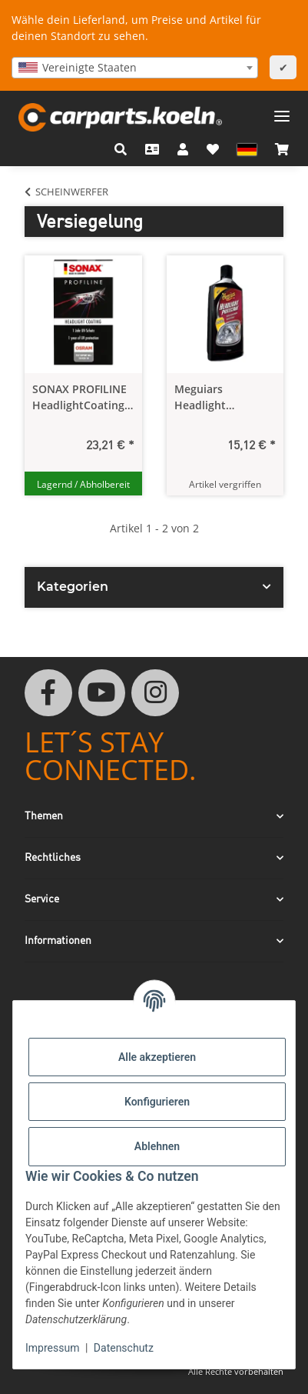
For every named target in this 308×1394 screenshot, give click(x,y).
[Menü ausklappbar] (282, 110)
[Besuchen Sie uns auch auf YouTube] (102, 693)
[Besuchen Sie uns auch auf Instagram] (155, 693)
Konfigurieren (157, 1102)
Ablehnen (157, 1146)
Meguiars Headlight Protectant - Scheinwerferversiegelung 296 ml (225, 397)
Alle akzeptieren (157, 1057)
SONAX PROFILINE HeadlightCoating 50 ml (79, 397)
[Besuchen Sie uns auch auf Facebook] (48, 693)
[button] (120, 149)
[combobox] (135, 67)
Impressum (52, 1348)
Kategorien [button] (72, 586)
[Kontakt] (152, 149)
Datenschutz (124, 1348)
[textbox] (134, 68)
